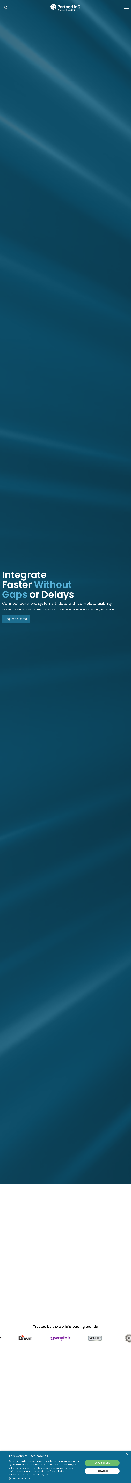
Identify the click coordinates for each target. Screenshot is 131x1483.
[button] (45, 1478)
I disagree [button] (102, 1471)
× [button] (127, 1454)
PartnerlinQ (65, 7)
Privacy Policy (57, 1471)
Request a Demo (16, 619)
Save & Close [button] (102, 1462)
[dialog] (65, 1467)
